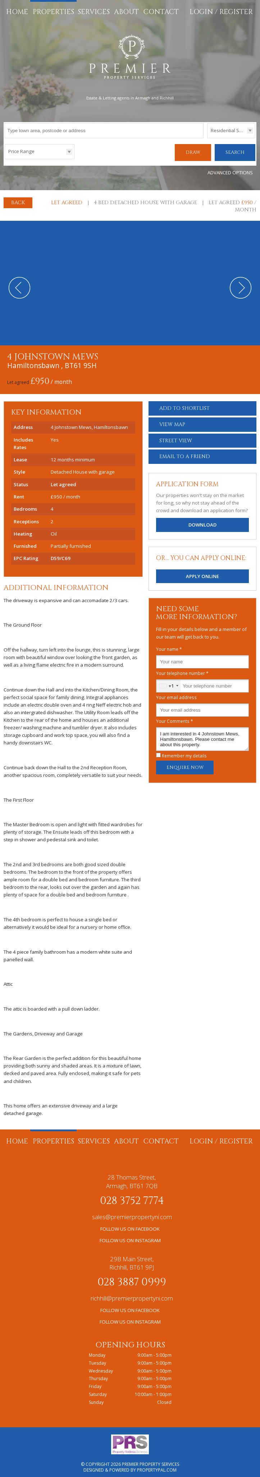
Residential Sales (229, 130)
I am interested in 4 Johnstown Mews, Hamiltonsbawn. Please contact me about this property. (202, 735)
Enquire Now (185, 764)
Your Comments (174, 717)
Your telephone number (182, 669)
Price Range (21, 151)
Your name (169, 645)
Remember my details (184, 752)
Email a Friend (184, 452)
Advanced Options (230, 169)
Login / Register (221, 12)
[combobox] (168, 682)
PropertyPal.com (157, 1466)
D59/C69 (60, 554)
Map (172, 420)
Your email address (176, 694)
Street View (175, 437)
